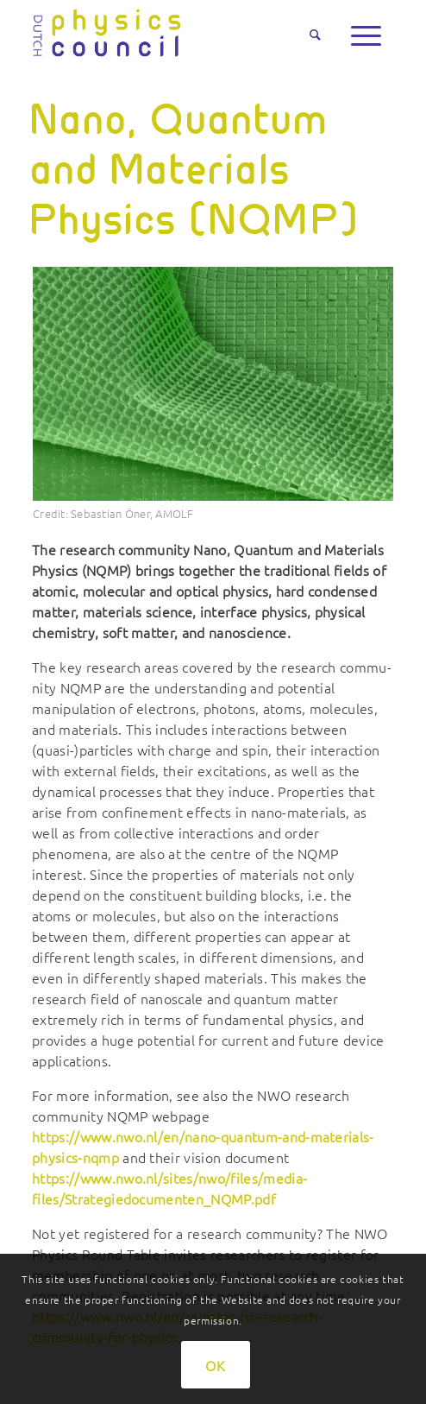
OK (215, 1365)
